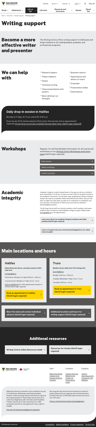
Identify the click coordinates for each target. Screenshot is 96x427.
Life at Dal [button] (30, 10)
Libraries (43, 10)
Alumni (78, 10)
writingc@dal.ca (45, 213)
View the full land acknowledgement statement (23, 410)
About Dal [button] (88, 10)
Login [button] (76, 4)
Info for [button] (65, 4)
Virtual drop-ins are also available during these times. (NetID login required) (48, 124)
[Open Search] (85, 3)
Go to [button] (54, 4)
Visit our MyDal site (12, 284)
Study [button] (4, 10)
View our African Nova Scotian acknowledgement (67, 401)
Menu (91, 3)
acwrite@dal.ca (58, 272)
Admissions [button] (16, 10)
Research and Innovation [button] (60, 10)
